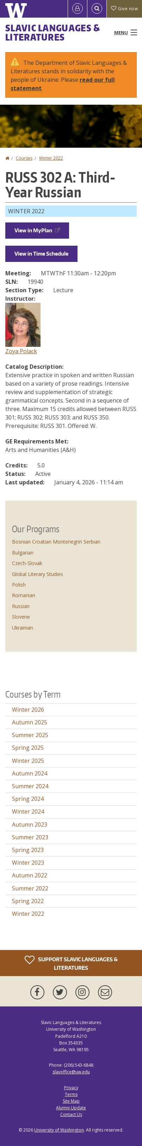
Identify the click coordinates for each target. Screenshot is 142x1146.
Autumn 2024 (29, 773)
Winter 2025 (28, 761)
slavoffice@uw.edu (71, 1072)
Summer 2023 (30, 837)
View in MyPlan (37, 230)
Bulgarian (22, 552)
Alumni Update (71, 1108)
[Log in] (77, 9)
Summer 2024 (30, 786)
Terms (71, 1094)
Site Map (71, 1101)
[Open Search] (96, 9)
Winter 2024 (28, 811)
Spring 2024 (28, 799)
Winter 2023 (28, 862)
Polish (19, 584)
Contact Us (71, 1114)
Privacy (71, 1088)
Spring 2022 (28, 901)
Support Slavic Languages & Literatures (71, 963)
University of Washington (59, 1130)
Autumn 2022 (29, 875)
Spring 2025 (28, 748)
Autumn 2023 (29, 824)
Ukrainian (22, 627)
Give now (124, 9)
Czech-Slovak (27, 563)
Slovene (21, 616)
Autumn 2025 (29, 722)
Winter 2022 (51, 158)
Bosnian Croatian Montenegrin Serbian (56, 541)
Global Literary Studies (37, 574)
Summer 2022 (30, 888)
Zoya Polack (21, 351)
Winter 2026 (28, 709)
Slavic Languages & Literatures (52, 32)
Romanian (23, 595)
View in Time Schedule (41, 254)
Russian (21, 606)
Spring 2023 (28, 850)
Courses (24, 158)
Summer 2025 (30, 735)
